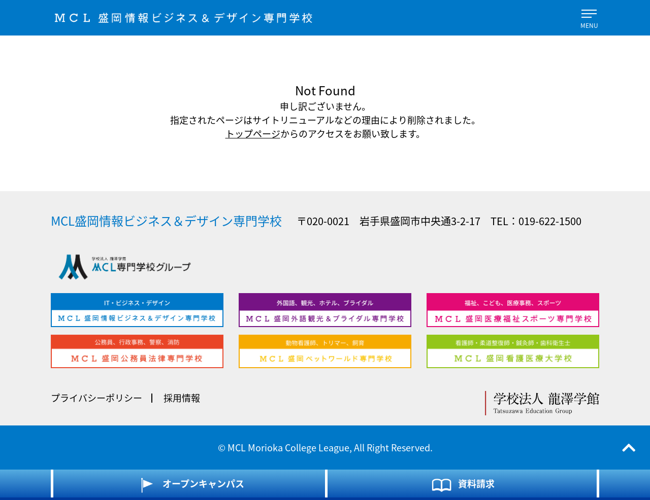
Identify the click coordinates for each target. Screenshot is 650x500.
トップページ (252, 133)
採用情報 (182, 398)
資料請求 (462, 485)
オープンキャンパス (189, 485)
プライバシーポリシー (96, 398)
